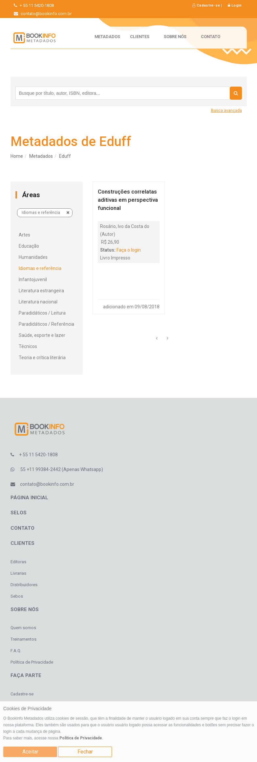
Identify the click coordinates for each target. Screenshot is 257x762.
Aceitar (30, 752)
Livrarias (18, 573)
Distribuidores (24, 584)
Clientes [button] (142, 36)
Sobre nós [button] (177, 36)
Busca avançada (226, 110)
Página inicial (29, 498)
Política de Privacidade (80, 738)
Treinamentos (23, 639)
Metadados (107, 36)
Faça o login (129, 250)
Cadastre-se (206, 5)
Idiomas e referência (46, 212)
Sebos (17, 596)
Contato (210, 36)
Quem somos (23, 627)
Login (235, 5)
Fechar (85, 752)
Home (17, 156)
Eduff (65, 156)
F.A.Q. (16, 650)
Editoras (18, 561)
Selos (19, 513)
